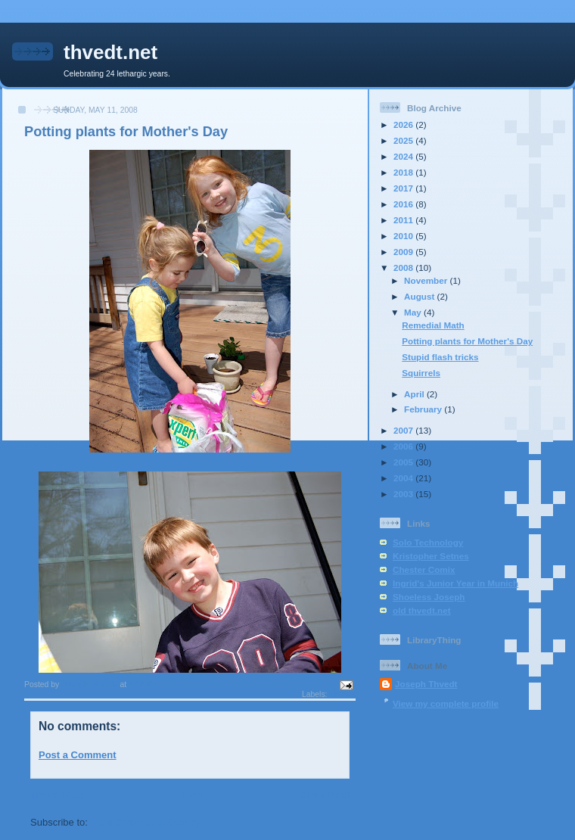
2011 (404, 220)
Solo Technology (428, 542)
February (424, 409)
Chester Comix (424, 569)
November (426, 280)
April (415, 394)
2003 (404, 494)
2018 (404, 172)
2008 (404, 267)
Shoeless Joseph (429, 597)
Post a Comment (78, 755)
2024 (404, 156)
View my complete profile (446, 703)
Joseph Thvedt (426, 684)
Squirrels (421, 373)
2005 (404, 462)
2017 (404, 188)
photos (342, 694)
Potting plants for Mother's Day (467, 341)
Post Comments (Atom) (145, 822)
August (420, 296)
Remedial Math (433, 325)
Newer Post (57, 795)
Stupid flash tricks (440, 357)
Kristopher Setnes (431, 556)
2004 (404, 478)
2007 (404, 430)
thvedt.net (110, 52)
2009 (404, 252)
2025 (404, 140)
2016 (404, 204)
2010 (404, 236)
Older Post (325, 795)
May (414, 312)
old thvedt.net (422, 610)
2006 (404, 446)
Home (191, 795)
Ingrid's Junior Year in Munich (455, 583)
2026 (404, 124)
